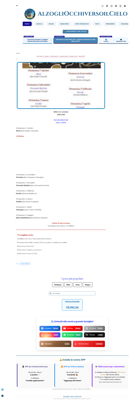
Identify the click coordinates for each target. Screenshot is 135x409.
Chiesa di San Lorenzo (61, 223)
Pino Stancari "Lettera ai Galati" (28, 254)
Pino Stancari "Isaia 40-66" (26, 246)
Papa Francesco (93, 24)
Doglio (48, 24)
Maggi (60, 24)
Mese (68, 285)
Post (109, 24)
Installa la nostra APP (72, 360)
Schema (20, 136)
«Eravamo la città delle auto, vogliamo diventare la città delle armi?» (75, 40)
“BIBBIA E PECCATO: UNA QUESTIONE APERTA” (35, 239)
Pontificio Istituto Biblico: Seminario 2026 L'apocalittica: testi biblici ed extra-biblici (43, 243)
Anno (77, 285)
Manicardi (74, 24)
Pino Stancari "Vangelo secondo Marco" (30, 250)
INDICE (27, 24)
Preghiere (122, 24)
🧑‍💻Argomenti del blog (75, 31)
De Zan (36, 24)
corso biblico (25, 264)
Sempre (87, 285)
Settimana (57, 285)
